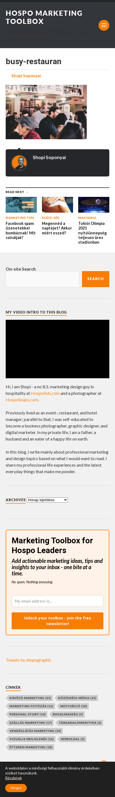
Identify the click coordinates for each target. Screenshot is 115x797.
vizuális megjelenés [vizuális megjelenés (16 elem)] (31, 739)
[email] (57, 601)
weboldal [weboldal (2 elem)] (73, 739)
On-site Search (21, 268)
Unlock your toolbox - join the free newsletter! (57, 620)
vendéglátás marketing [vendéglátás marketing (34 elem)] (35, 731)
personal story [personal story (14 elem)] (27, 714)
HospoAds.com (45, 393)
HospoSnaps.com (22, 399)
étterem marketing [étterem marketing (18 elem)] (30, 747)
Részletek (13, 778)
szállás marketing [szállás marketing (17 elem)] (30, 722)
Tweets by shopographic (28, 659)
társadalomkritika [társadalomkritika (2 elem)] (80, 722)
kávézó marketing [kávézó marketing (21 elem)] (30, 698)
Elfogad (16, 788)
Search (95, 279)
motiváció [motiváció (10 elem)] (73, 706)
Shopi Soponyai (26, 75)
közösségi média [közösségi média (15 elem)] (77, 698)
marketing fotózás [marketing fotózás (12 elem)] (31, 706)
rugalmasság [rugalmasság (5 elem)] (68, 714)
